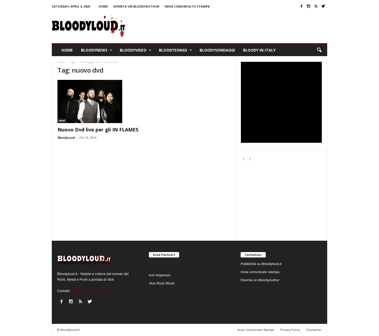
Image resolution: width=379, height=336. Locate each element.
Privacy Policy (290, 330)
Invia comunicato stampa (187, 6)
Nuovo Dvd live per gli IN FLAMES (97, 129)
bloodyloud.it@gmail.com (90, 291)
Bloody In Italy (259, 50)
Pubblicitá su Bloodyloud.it (261, 264)
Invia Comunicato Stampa (255, 330)
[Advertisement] (281, 200)
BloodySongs (175, 50)
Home (103, 6)
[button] (319, 50)
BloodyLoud (66, 137)
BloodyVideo (135, 50)
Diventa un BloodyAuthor (136, 6)
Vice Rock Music (162, 283)
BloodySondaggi (217, 50)
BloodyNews (96, 50)
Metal (62, 120)
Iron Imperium (159, 275)
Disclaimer (314, 330)
